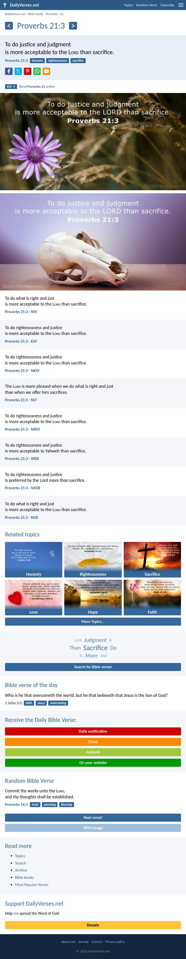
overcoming (58, 703)
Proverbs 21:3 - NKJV (22, 370)
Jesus (41, 703)
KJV (11, 86)
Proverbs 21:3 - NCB (21, 517)
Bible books (35, 14)
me (16, 913)
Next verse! (93, 817)
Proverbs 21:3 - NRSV (22, 429)
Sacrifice (95, 647)
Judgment (95, 640)
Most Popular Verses (31, 884)
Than (75, 647)
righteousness (57, 60)
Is (110, 640)
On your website (93, 762)
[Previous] (9, 26)
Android (93, 752)
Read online (37, 86)
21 (61, 14)
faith (29, 703)
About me (68, 942)
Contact (96, 942)
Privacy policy (115, 942)
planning (50, 804)
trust (35, 804)
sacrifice (78, 60)
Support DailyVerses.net (34, 903)
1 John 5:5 (13, 703)
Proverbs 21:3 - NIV (21, 311)
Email (93, 741)
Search (20, 863)
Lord (78, 640)
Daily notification (93, 731)
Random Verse (146, 5)
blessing (66, 804)
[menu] (181, 7)
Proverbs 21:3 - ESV (21, 341)
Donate (93, 925)
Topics (128, 5)
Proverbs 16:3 (16, 804)
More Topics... (93, 621)
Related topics (22, 534)
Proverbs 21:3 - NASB (22, 488)
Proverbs (51, 14)
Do (113, 647)
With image (93, 827)
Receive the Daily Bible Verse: (41, 719)
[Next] (73, 26)
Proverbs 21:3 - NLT (21, 400)
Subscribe (167, 5)
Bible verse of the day (31, 685)
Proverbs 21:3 (16, 60)
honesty (37, 60)
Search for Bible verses (93, 666)
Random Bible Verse (29, 780)
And (103, 655)
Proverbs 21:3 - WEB (22, 458)
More (91, 655)
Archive (21, 870)
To (81, 655)
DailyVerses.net (15, 14)
